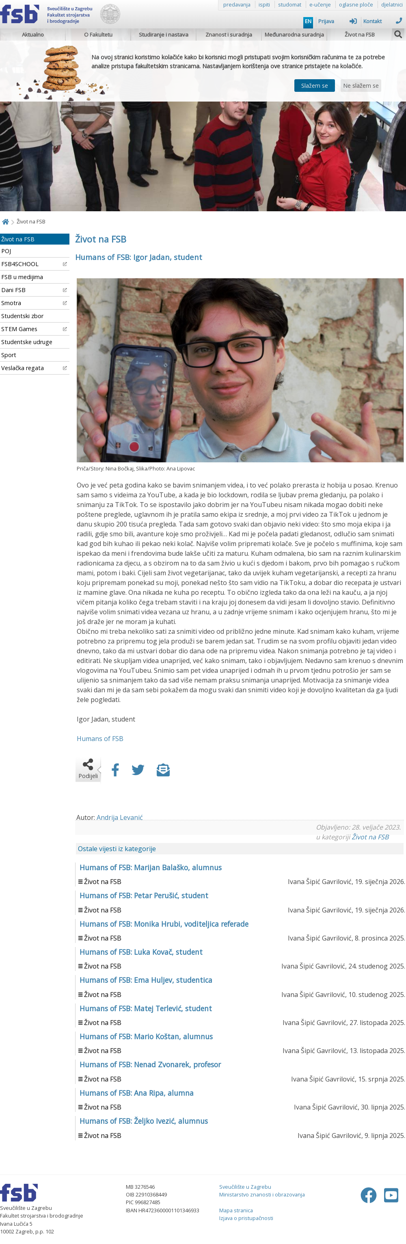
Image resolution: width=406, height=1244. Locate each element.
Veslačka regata (34, 368)
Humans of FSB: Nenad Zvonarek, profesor (150, 1064)
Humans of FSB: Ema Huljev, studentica (146, 980)
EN (308, 21)
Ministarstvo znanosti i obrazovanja (262, 1194)
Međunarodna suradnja (294, 34)
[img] (398, 33)
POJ (6, 251)
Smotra (34, 303)
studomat (289, 4)
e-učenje (320, 4)
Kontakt (382, 21)
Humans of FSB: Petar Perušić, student (144, 895)
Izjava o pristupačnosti (246, 1218)
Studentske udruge (26, 342)
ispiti (264, 4)
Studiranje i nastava (163, 34)
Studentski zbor (22, 316)
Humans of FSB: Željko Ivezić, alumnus (144, 1121)
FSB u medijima (22, 277)
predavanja (237, 4)
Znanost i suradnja (228, 34)
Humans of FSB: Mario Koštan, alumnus (146, 1036)
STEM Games (34, 329)
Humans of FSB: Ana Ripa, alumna (137, 1093)
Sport (8, 355)
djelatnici (392, 4)
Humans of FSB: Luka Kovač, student (141, 952)
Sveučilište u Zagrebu (245, 1186)
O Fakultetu (98, 34)
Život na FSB (360, 34)
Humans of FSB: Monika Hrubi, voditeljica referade (164, 924)
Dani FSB (34, 290)
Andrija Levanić (120, 817)
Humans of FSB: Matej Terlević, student (146, 1008)
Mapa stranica (236, 1210)
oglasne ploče (356, 4)
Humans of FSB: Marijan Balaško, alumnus (151, 867)
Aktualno (33, 34)
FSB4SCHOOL (34, 264)
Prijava (337, 21)
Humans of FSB (100, 738)
